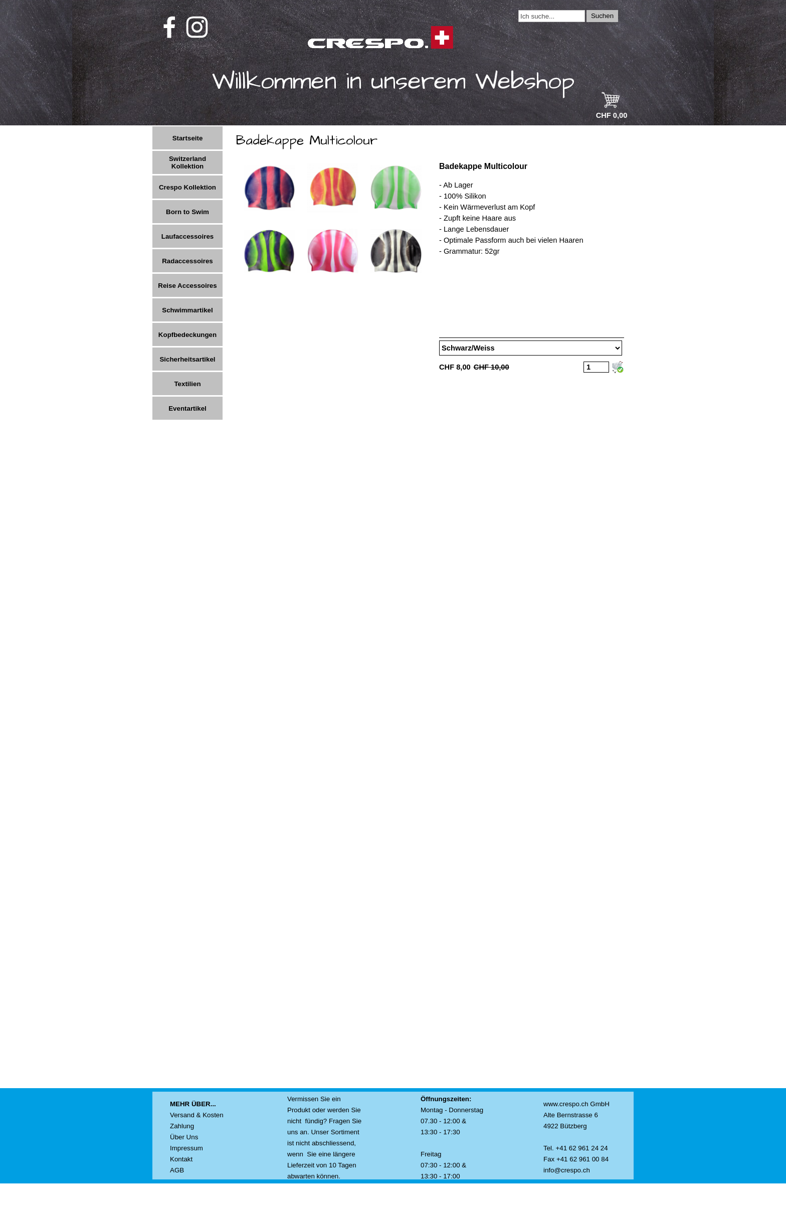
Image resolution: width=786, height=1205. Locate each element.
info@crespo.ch (566, 1170)
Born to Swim (187, 212)
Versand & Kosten (197, 1115)
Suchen (602, 16)
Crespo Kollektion (187, 187)
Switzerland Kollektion (187, 162)
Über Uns (184, 1137)
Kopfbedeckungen (187, 334)
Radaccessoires (187, 261)
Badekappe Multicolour (483, 166)
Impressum (186, 1148)
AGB (177, 1170)
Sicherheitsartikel (187, 359)
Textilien (187, 384)
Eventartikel (187, 408)
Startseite (187, 138)
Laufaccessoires (187, 236)
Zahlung (182, 1126)
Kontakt (181, 1159)
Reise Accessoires (187, 285)
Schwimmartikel (187, 310)
